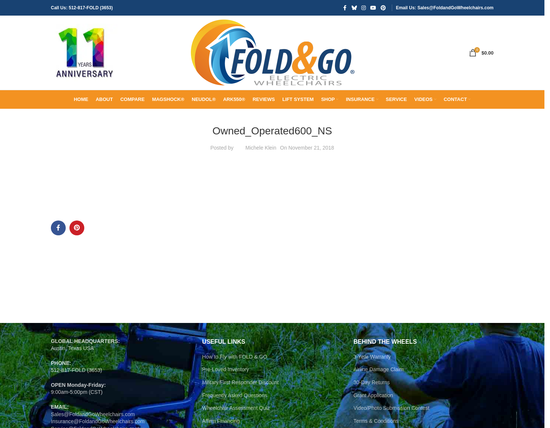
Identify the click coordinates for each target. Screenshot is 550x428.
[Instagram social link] (363, 8)
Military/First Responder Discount (240, 382)
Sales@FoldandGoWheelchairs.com (93, 414)
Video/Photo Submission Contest (391, 408)
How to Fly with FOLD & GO (234, 357)
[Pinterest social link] (383, 8)
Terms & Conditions (376, 421)
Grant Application (373, 395)
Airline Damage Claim (379, 369)
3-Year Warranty (372, 357)
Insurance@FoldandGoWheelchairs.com (97, 421)
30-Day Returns (372, 382)
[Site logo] (84, 52)
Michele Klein (260, 148)
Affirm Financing (221, 421)
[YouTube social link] (373, 8)
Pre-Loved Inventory (225, 369)
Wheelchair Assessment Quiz (236, 408)
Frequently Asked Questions (234, 395)
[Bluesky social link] (354, 8)
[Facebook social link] (345, 8)
